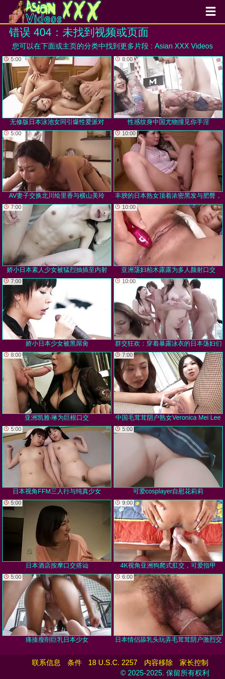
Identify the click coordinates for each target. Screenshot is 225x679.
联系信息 (46, 662)
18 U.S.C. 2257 (112, 662)
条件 (74, 662)
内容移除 (158, 662)
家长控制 (194, 662)
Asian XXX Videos (183, 46)
